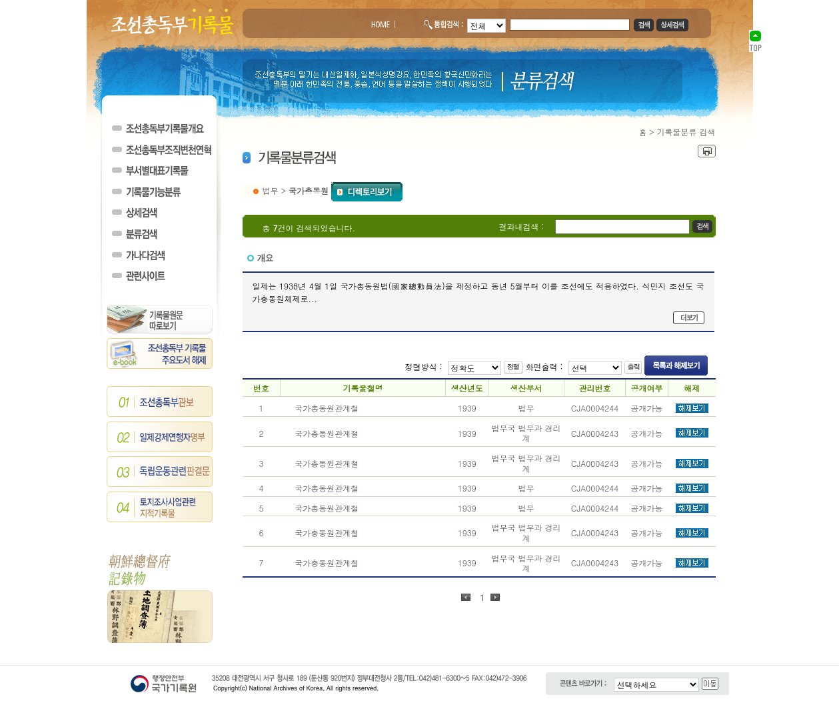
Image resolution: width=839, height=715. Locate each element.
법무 (271, 190)
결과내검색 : (521, 226)
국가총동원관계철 (327, 408)
